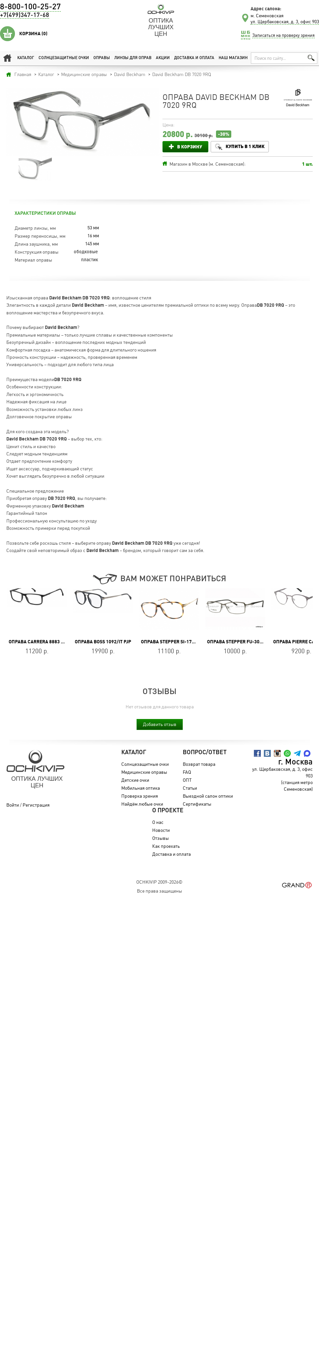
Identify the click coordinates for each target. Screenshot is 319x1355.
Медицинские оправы (144, 772)
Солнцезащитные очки (64, 58)
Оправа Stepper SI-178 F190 (173, 642)
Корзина (33, 33)
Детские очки (135, 780)
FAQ (187, 772)
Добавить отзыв (159, 724)
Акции (163, 58)
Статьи (190, 788)
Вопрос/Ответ (205, 752)
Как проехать (166, 846)
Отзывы (160, 838)
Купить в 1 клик (245, 146)
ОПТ (187, 780)
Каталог (25, 58)
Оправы (101, 58)
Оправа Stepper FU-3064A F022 (243, 642)
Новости (161, 830)
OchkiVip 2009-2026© (159, 882)
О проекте (167, 810)
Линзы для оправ (133, 58)
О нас (157, 822)
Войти (12, 805)
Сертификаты (197, 804)
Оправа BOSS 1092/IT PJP (103, 642)
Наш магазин (233, 58)
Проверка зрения (139, 796)
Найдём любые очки (142, 804)
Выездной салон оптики (208, 796)
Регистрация (36, 805)
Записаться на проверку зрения (283, 35)
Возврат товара (199, 764)
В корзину (189, 146)
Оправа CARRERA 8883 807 (39, 642)
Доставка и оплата (194, 58)
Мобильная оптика (140, 788)
